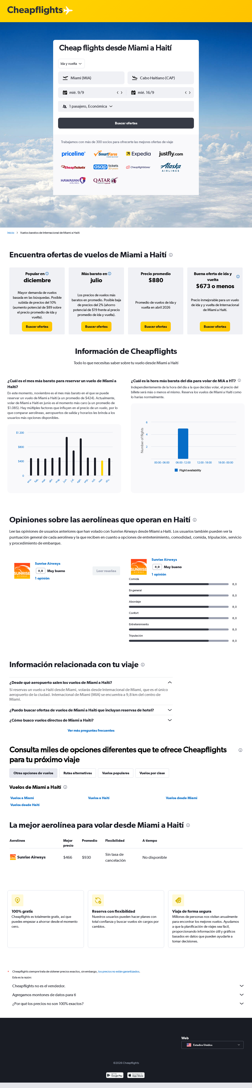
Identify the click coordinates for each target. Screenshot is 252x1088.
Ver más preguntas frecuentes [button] (91, 730)
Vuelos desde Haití (25, 805)
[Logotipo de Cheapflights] (35, 10)
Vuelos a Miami (22, 798)
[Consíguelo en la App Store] (136, 1081)
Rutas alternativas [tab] (77, 773)
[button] (89, 92)
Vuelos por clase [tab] (152, 773)
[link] (37, 326)
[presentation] (171, 255)
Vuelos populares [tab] (115, 773)
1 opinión (42, 578)
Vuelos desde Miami (181, 798)
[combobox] (71, 63)
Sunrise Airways (47, 563)
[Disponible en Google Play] (115, 1081)
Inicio (10, 232)
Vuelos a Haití (99, 798)
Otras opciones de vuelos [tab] (33, 773)
